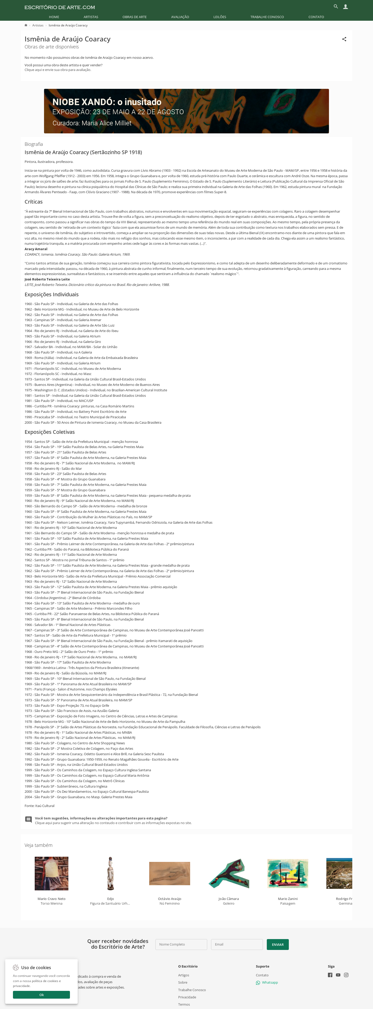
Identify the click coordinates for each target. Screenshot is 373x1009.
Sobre (182, 982)
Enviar (277, 944)
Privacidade (187, 997)
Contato (316, 17)
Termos (184, 1004)
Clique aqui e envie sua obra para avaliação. (58, 69)
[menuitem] (54, 17)
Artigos (183, 975)
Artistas (91, 17)
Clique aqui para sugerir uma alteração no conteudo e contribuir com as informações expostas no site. (113, 820)
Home (54, 17)
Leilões (219, 17)
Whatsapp (267, 982)
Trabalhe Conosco (267, 17)
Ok (41, 994)
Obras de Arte (135, 17)
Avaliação (180, 17)
